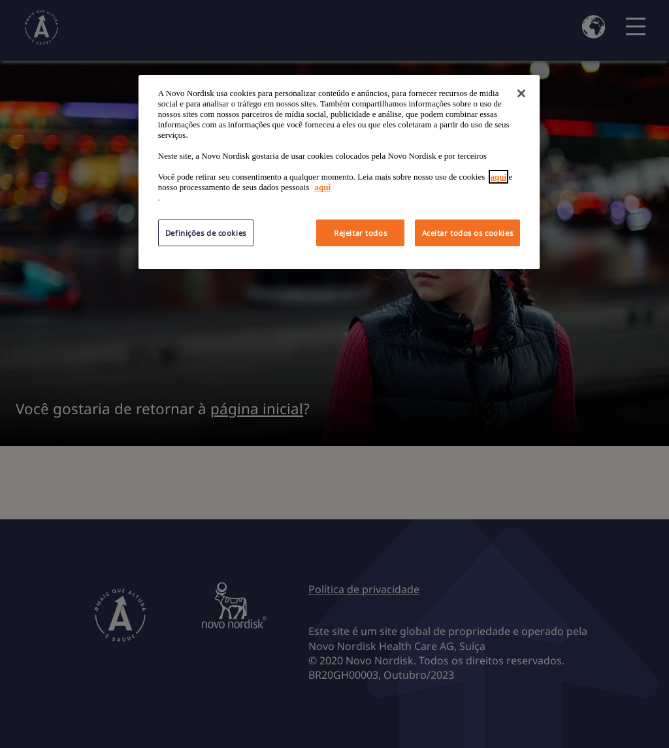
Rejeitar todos (360, 233)
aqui (499, 177)
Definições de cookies (205, 233)
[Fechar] (521, 93)
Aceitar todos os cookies (468, 233)
